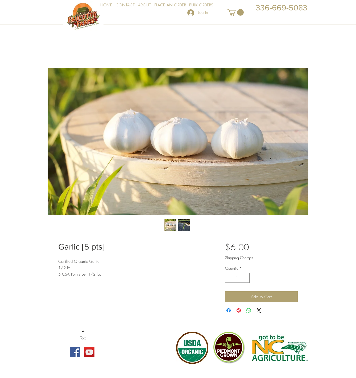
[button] (235, 12)
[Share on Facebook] (228, 310)
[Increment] (245, 278)
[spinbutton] (237, 278)
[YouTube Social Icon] (89, 352)
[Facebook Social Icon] (75, 352)
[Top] (83, 338)
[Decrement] (229, 278)
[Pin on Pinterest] (238, 310)
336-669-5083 (281, 7)
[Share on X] (259, 310)
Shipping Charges (239, 257)
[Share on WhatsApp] (249, 310)
